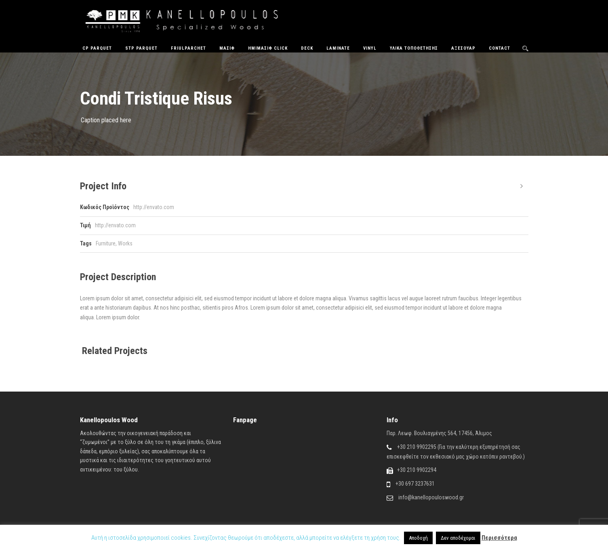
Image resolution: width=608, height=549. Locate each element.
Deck (307, 48)
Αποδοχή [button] (418, 538)
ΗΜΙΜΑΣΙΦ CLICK (268, 48)
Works (125, 243)
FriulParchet (188, 48)
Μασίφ (227, 48)
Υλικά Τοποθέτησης (414, 48)
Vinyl (370, 48)
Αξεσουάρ (463, 48)
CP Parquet (97, 48)
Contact (499, 48)
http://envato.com (153, 207)
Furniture (106, 243)
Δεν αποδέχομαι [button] (458, 538)
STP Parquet (141, 48)
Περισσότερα (499, 537)
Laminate (338, 48)
